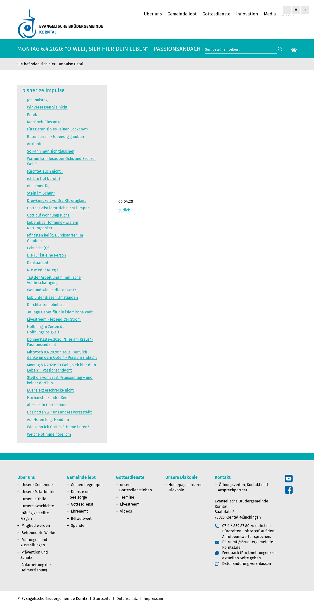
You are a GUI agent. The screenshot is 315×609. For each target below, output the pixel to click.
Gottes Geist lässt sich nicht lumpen (58, 208)
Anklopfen (36, 144)
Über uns (153, 14)
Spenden (79, 525)
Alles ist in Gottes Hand (47, 405)
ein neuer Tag (38, 185)
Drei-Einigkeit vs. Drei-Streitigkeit (56, 200)
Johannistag (37, 100)
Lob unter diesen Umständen (52, 297)
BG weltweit (81, 518)
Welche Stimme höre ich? (49, 434)
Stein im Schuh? (41, 193)
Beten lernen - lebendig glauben (55, 136)
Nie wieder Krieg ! (42, 270)
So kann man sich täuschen (50, 151)
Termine (127, 497)
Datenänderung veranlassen (246, 563)
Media (270, 14)
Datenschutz (127, 598)
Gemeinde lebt (182, 14)
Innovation (247, 14)
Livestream (130, 504)
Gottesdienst (82, 504)
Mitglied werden (35, 525)
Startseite (102, 598)
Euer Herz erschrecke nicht (50, 390)
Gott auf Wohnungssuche (48, 215)
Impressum (153, 598)
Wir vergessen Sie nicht (47, 107)
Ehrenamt (79, 511)
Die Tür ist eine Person (46, 255)
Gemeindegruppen (87, 484)
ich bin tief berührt (43, 178)
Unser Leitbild (34, 499)
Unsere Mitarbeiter (38, 491)
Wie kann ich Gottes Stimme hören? (58, 427)
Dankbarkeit (37, 262)
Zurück (124, 210)
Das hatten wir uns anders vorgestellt (59, 412)
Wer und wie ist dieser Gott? (51, 290)
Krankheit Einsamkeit (45, 122)
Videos (126, 511)
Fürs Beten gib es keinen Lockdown (57, 129)
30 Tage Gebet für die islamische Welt (60, 312)
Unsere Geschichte (37, 506)
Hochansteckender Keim (48, 397)
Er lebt (33, 114)
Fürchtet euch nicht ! (45, 171)
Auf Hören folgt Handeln (48, 419)
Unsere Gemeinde (37, 484)
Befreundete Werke (38, 532)
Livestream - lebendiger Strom (54, 319)
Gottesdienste (216, 14)
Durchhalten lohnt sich (47, 304)
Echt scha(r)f (38, 248)
